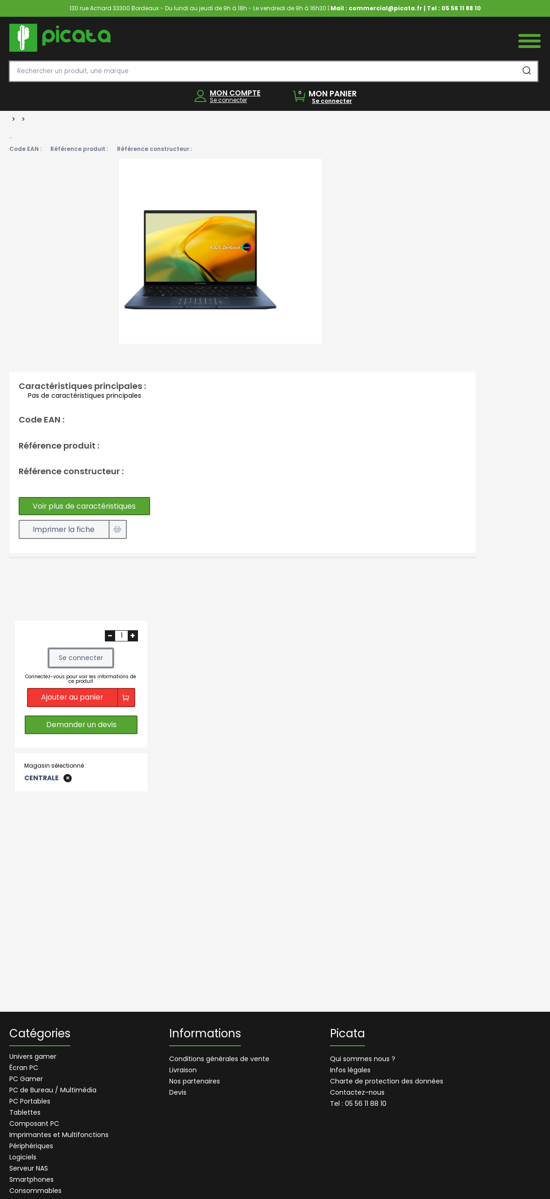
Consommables (35, 1190)
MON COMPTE (235, 93)
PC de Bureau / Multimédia (52, 1090)
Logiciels (22, 1157)
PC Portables (29, 1101)
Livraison (183, 1070)
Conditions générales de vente (219, 1058)
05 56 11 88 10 (461, 8)
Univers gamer (32, 1056)
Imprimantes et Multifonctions (59, 1134)
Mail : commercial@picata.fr (376, 8)
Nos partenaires (194, 1081)
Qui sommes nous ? (362, 1058)
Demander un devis (81, 726)
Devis (177, 1092)
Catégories (39, 1034)
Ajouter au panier (72, 698)
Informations (205, 1034)
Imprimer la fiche (65, 530)
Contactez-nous (357, 1092)
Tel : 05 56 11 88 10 (358, 1103)
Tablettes (25, 1112)
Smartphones (31, 1179)
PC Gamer (26, 1078)
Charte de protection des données (386, 1081)
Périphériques (31, 1146)
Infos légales (350, 1070)
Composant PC (34, 1123)
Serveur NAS (28, 1168)
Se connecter (228, 100)
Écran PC (23, 1067)
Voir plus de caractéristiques (86, 506)
